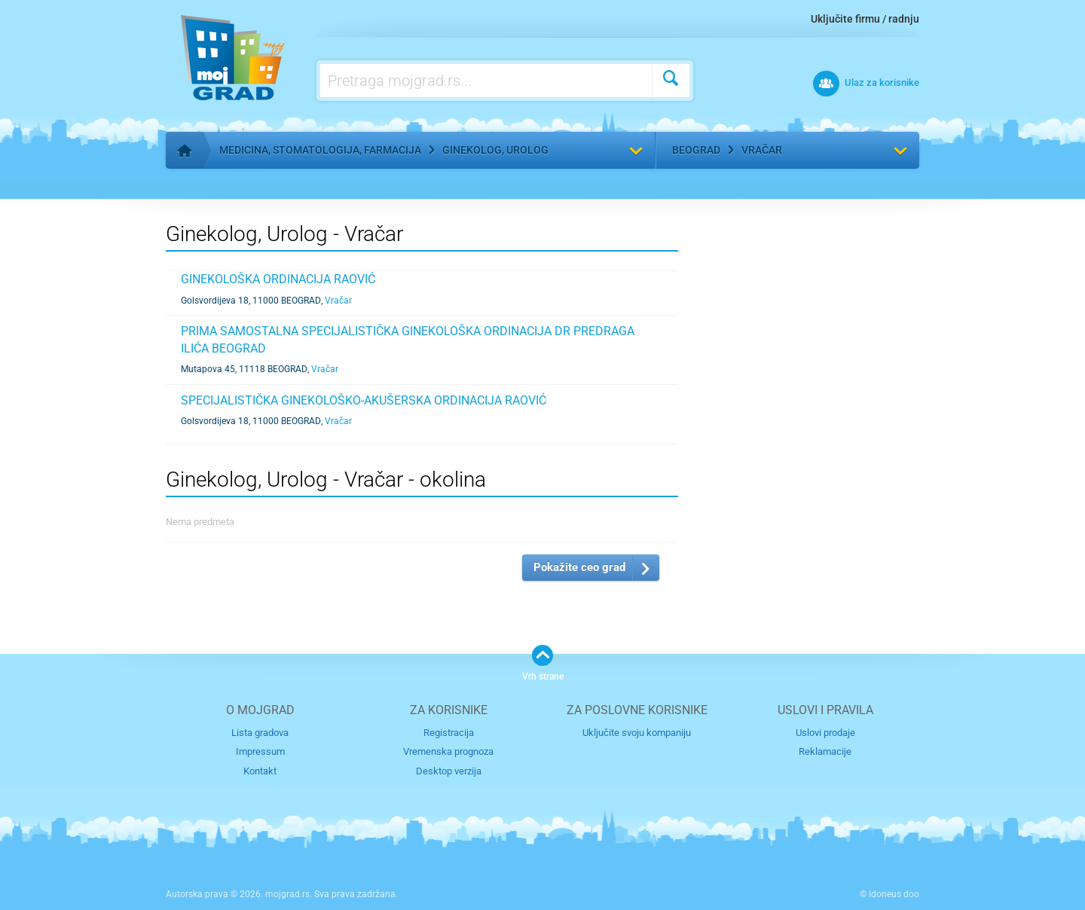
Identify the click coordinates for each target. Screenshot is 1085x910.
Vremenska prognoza (448, 751)
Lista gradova (260, 732)
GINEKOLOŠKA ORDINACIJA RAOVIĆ (278, 279)
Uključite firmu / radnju (865, 19)
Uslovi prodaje (825, 732)
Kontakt (260, 771)
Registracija (448, 732)
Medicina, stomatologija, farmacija (320, 150)
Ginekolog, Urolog (495, 150)
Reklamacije (825, 751)
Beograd (696, 150)
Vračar (761, 150)
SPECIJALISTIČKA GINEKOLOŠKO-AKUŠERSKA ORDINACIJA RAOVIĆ (363, 400)
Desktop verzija (448, 771)
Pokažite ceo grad (579, 567)
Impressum (260, 751)
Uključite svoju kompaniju (636, 732)
